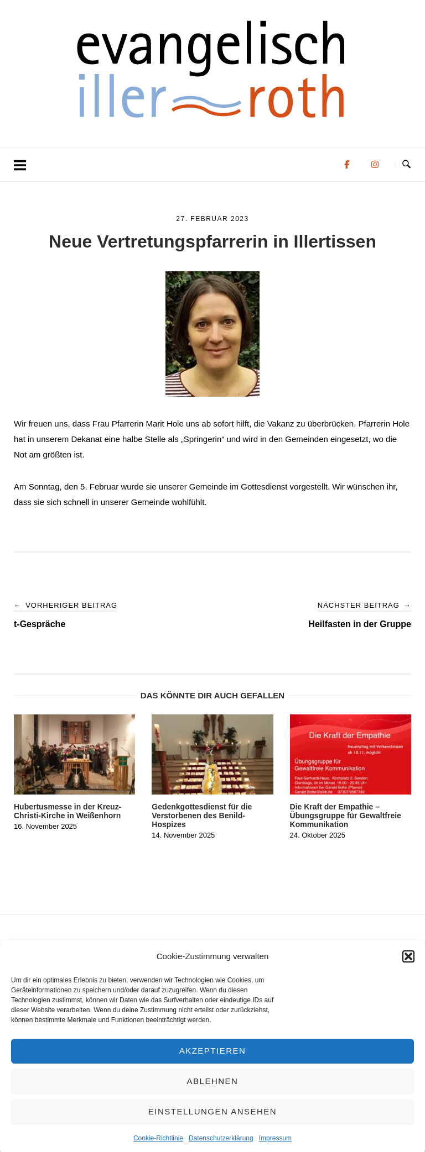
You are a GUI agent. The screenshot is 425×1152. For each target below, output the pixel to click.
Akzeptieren (212, 1061)
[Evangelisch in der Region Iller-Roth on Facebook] (346, 164)
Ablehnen (213, 1092)
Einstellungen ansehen (212, 1122)
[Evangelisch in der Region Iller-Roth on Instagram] (374, 164)
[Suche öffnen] (406, 165)
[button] (408, 966)
